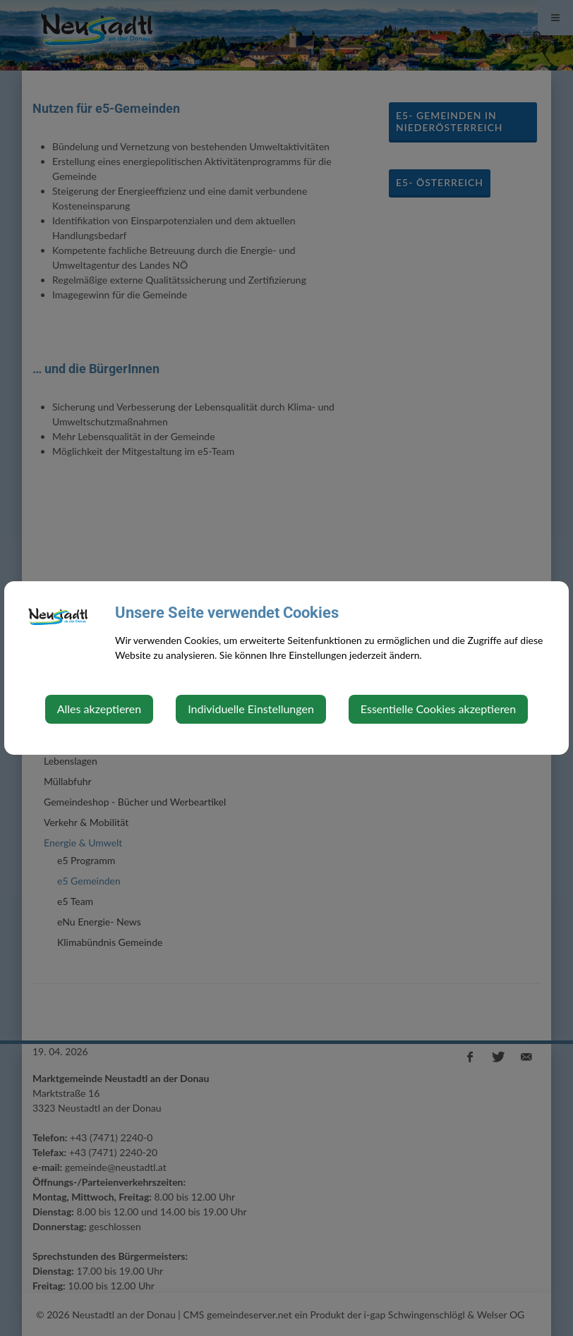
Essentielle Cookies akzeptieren (438, 708)
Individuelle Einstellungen (251, 708)
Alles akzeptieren (99, 708)
